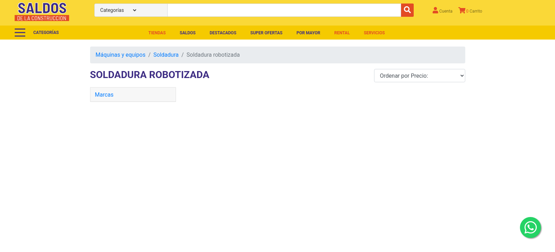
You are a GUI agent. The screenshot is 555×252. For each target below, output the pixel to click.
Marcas (104, 94)
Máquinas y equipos (120, 54)
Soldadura (166, 54)
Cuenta (443, 10)
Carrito (470, 10)
